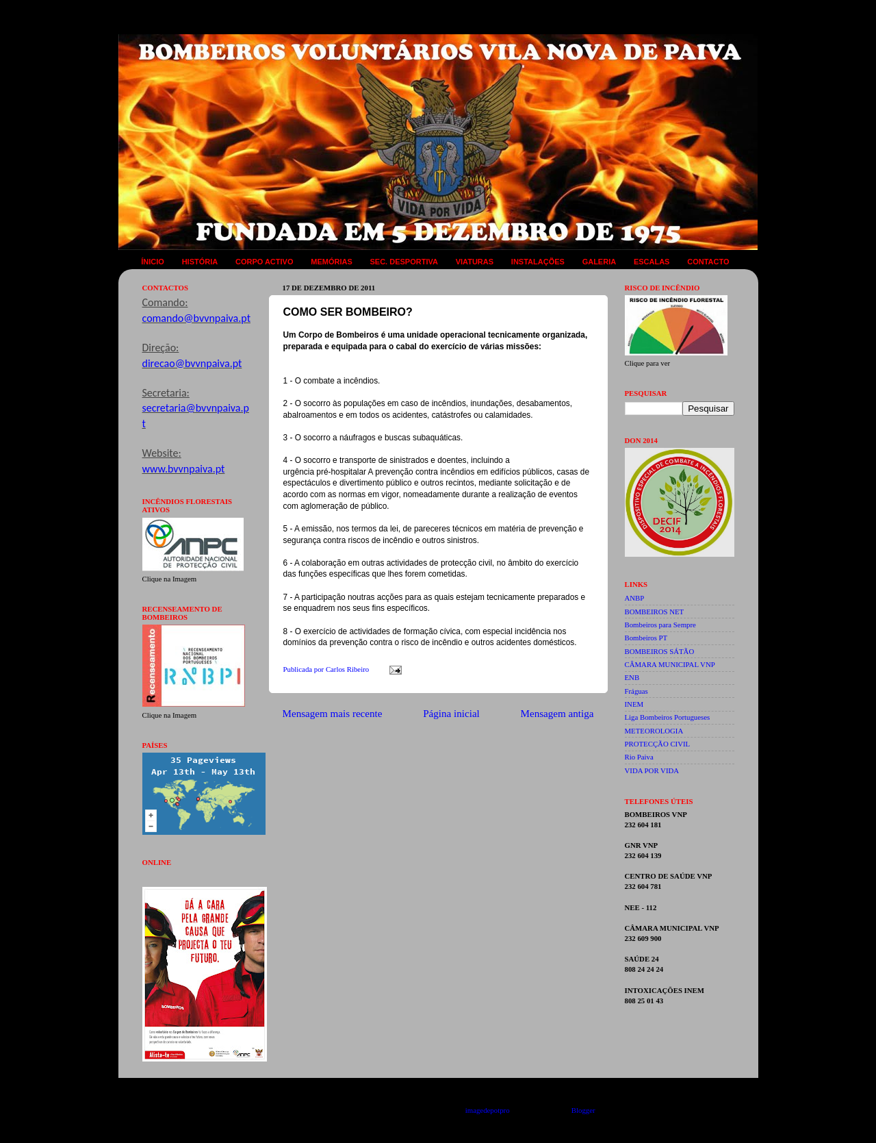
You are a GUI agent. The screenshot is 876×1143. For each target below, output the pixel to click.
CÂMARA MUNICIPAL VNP (670, 664)
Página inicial (451, 713)
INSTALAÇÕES (538, 262)
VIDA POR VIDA (652, 770)
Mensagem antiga (557, 713)
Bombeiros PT (646, 637)
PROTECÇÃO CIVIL (658, 744)
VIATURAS (474, 262)
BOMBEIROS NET (654, 611)
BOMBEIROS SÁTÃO (660, 651)
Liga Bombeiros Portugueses (667, 717)
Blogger (583, 1110)
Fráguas (636, 691)
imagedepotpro (487, 1110)
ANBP (635, 598)
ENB (632, 677)
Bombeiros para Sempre (660, 624)
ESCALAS (652, 262)
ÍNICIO (152, 262)
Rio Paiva (639, 757)
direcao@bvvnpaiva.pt (192, 363)
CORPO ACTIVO (264, 262)
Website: (161, 453)
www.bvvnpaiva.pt (183, 468)
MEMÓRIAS (331, 262)
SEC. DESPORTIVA (403, 262)
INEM (634, 704)
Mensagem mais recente (333, 713)
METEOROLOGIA (654, 731)
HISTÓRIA (200, 262)
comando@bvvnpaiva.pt (196, 318)
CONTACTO (708, 262)
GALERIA (599, 262)
